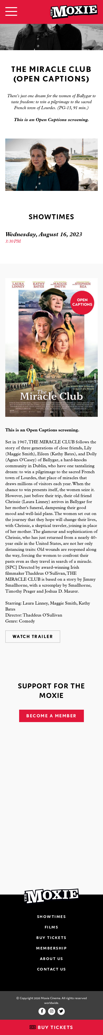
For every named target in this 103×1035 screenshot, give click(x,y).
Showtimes (51, 916)
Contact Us (51, 969)
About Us (51, 958)
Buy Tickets (51, 1027)
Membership (51, 948)
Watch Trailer (32, 636)
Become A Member (51, 715)
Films (52, 927)
